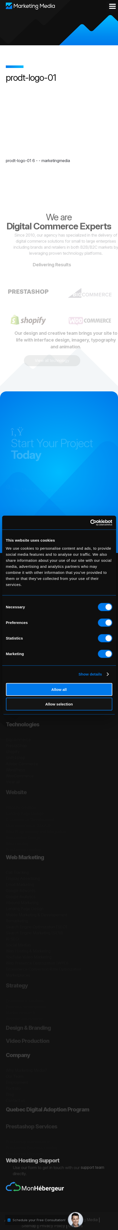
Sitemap (25, 1226)
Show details (90, 674)
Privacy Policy (49, 1226)
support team (95, 1167)
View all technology (49, 360)
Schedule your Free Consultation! (39, 1220)
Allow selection (59, 704)
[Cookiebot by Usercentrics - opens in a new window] (90, 522)
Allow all (59, 689)
